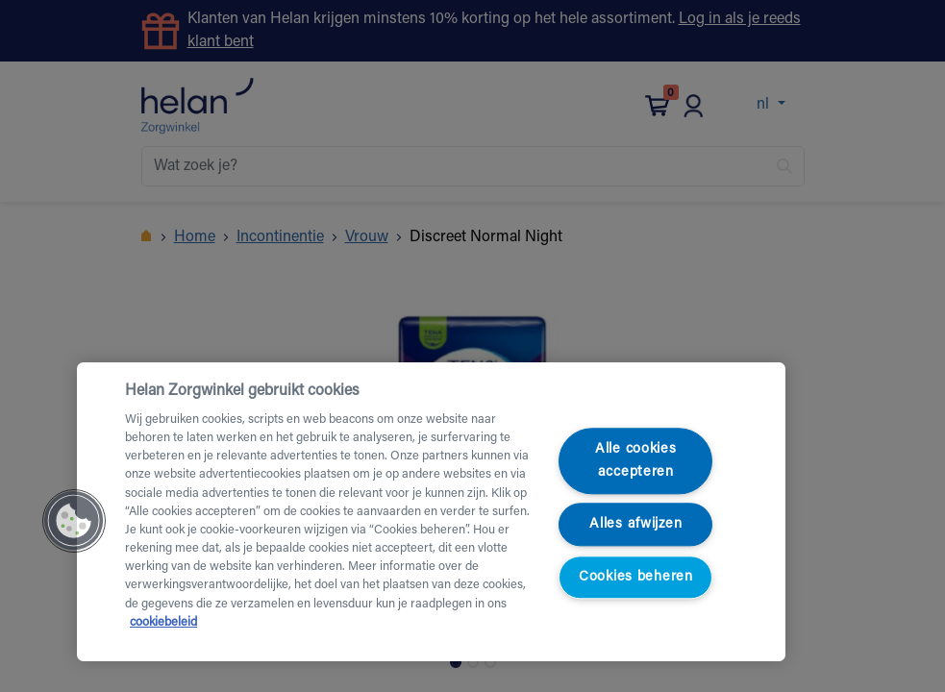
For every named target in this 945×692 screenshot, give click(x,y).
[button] (74, 521)
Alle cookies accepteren (636, 461)
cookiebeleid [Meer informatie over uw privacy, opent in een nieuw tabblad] (163, 623)
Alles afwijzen (635, 524)
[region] (431, 511)
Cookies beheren (636, 577)
